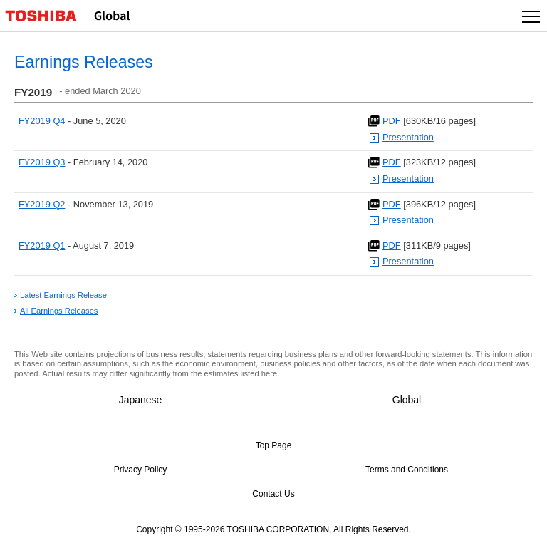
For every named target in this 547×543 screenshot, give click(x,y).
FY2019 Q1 (42, 245)
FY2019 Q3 (42, 162)
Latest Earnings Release (63, 295)
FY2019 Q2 (42, 204)
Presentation (408, 137)
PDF (391, 120)
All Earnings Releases (59, 310)
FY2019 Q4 (42, 120)
